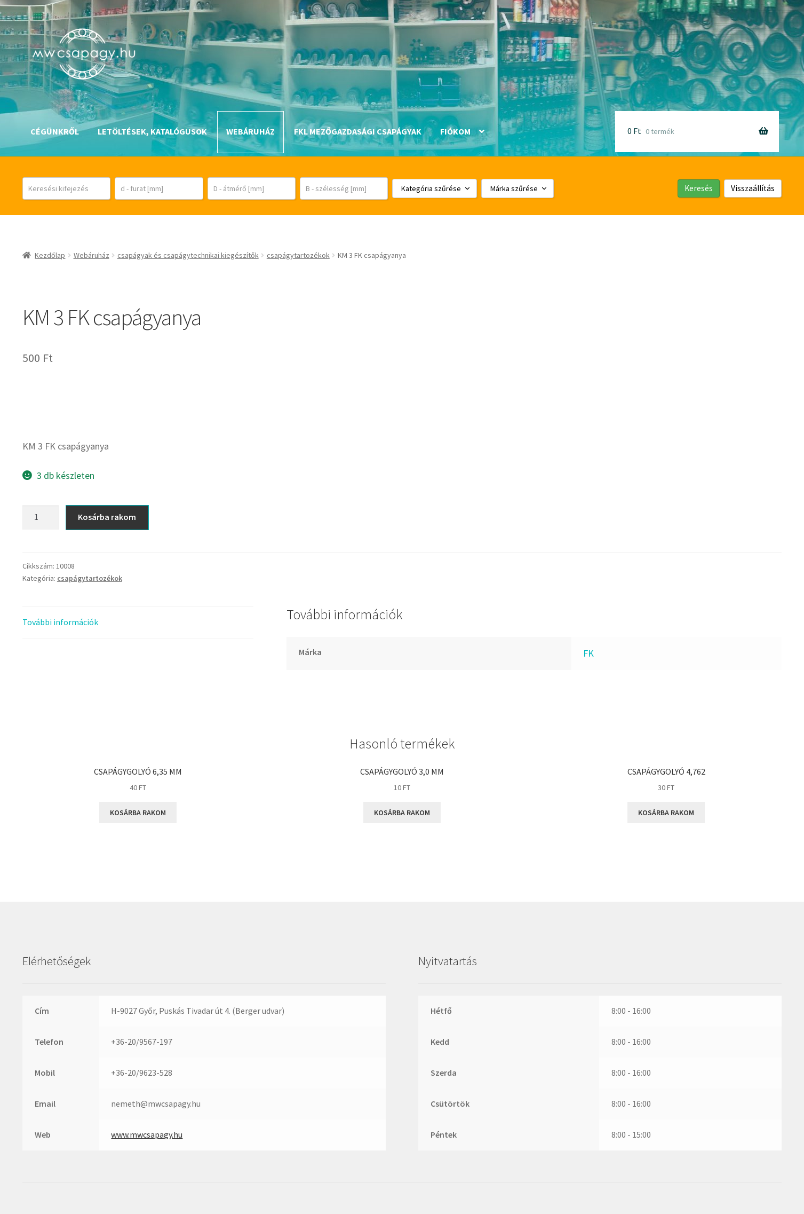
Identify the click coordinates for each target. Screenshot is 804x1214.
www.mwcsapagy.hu (146, 1134)
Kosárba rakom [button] (138, 812)
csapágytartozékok (298, 255)
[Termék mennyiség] (40, 518)
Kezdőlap (50, 255)
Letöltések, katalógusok (152, 131)
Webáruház (250, 131)
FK (588, 653)
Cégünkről (54, 131)
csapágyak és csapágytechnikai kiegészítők (188, 255)
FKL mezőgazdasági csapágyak (357, 131)
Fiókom (455, 131)
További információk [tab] (60, 622)
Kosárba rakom (107, 516)
